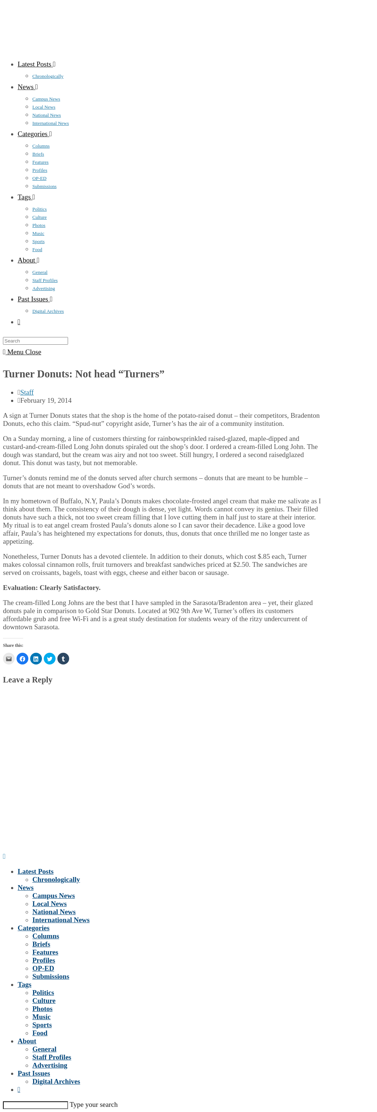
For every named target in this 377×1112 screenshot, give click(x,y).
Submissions (50, 976)
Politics (43, 992)
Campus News (53, 895)
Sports (42, 1025)
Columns (45, 936)
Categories (34, 928)
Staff (27, 392)
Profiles (43, 960)
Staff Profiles (51, 1057)
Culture (44, 1000)
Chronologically (56, 879)
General (44, 1049)
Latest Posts (36, 871)
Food (39, 1033)
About (27, 1041)
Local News (49, 904)
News (25, 887)
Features (45, 952)
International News (61, 920)
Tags (24, 984)
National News (54, 912)
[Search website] (19, 322)
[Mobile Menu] (22, 352)
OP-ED (43, 968)
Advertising (49, 1065)
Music (41, 1017)
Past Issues (34, 1073)
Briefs (41, 944)
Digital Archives (56, 1081)
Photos (42, 1009)
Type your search (94, 1104)
